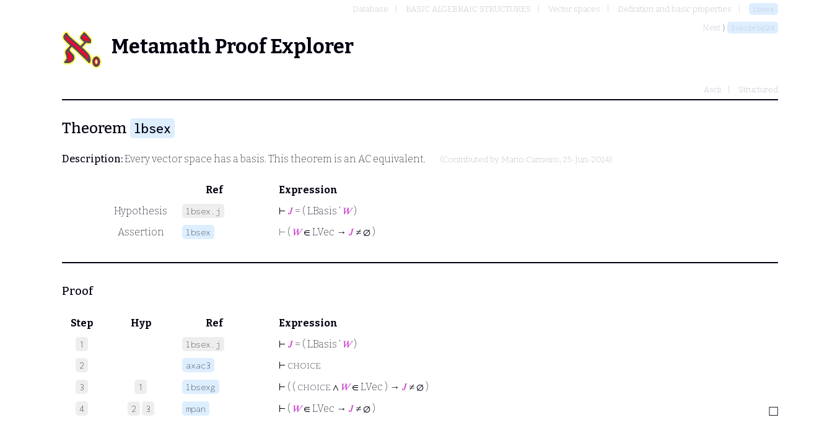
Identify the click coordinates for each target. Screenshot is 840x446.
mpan (196, 408)
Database (370, 9)
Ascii (712, 89)
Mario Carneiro (530, 160)
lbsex (763, 9)
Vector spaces (574, 9)
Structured (758, 89)
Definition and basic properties (675, 9)
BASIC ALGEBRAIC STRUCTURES (468, 9)
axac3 (198, 365)
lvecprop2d (752, 28)
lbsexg (201, 387)
